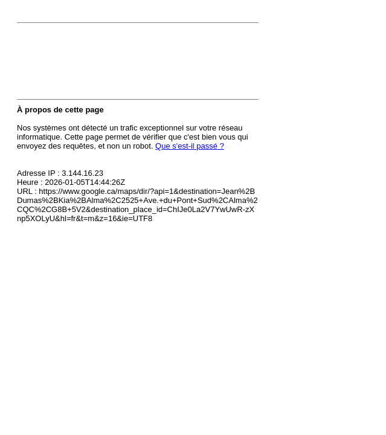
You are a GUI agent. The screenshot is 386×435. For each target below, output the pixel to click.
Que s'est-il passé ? (189, 145)
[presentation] (109, 64)
